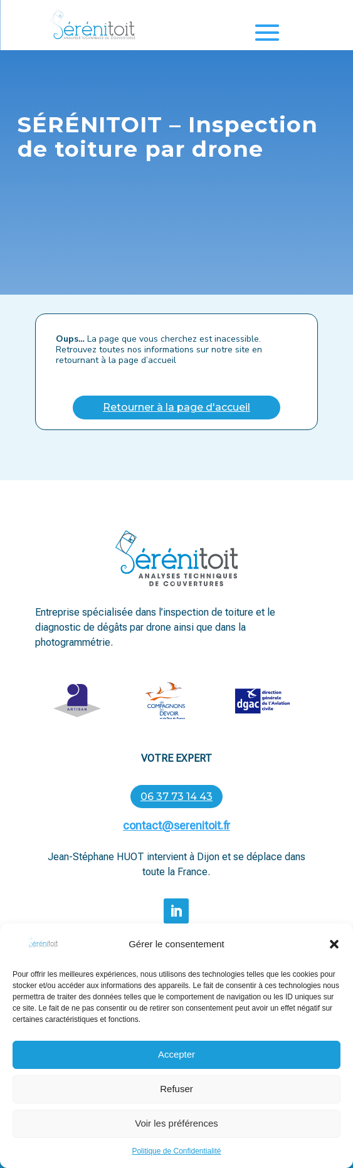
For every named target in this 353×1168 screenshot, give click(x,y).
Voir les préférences (176, 1135)
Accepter (176, 1066)
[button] (334, 956)
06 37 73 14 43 (176, 796)
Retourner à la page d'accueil (176, 407)
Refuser (176, 1100)
